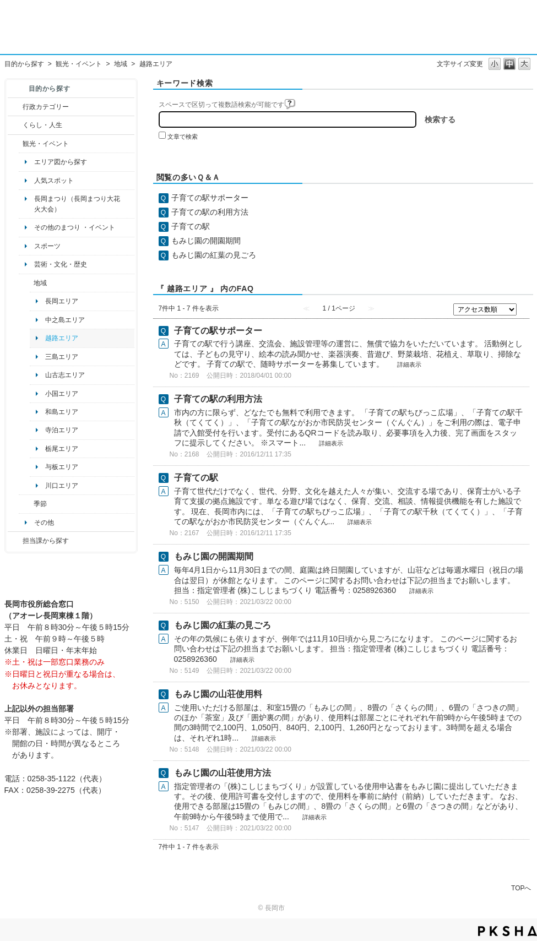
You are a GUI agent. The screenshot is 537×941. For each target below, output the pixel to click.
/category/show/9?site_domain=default (15, 541)
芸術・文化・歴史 (60, 264)
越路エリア (61, 338)
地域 (120, 64)
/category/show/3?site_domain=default (15, 107)
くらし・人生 (42, 125)
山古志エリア (65, 375)
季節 (40, 504)
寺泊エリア (61, 430)
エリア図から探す (60, 162)
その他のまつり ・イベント (74, 227)
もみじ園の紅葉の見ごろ (213, 255)
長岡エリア (61, 301)
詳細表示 (409, 364)
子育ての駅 (190, 226)
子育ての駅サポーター (209, 197)
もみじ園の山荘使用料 (218, 694)
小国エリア (61, 394)
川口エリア (61, 485)
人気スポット (54, 180)
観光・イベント (79, 64)
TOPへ (521, 887)
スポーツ (47, 246)
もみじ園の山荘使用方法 (222, 772)
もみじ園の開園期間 (206, 240)
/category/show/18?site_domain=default (15, 144)
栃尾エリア (61, 449)
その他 (44, 522)
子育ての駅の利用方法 (209, 212)
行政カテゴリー (46, 107)
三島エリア (61, 357)
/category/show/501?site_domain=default (26, 504)
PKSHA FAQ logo (507, 931)
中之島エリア (65, 320)
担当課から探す (46, 541)
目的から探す (24, 64)
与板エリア (61, 467)
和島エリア (61, 412)
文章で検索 (182, 136)
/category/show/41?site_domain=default (26, 283)
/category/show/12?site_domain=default (15, 125)
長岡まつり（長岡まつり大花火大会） (77, 204)
